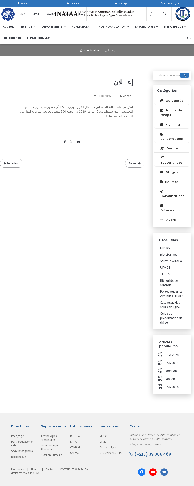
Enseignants (12, 38)
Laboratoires (146, 26)
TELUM (165, 274)
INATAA (34, 473)
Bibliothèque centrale (169, 283)
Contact (49, 469)
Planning (170, 124)
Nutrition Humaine (51, 455)
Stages (169, 172)
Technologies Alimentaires (49, 437)
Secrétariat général (22, 451)
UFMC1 (165, 268)
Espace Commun (39, 38)
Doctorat (171, 148)
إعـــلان (110, 50)
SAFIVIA (74, 453)
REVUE (36, 13)
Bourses (169, 182)
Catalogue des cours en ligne (170, 304)
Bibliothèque (175, 26)
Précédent (11, 163)
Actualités (94, 50)
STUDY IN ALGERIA (111, 453)
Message (121, 3)
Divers (168, 220)
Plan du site (18, 469)
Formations (82, 26)
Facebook (24, 3)
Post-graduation (114, 26)
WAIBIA (51, 13)
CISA (22, 13)
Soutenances (171, 160)
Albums (35, 469)
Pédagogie (17, 436)
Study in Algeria (171, 261)
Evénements (170, 208)
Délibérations (171, 137)
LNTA (73, 441)
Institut (27, 26)
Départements (54, 26)
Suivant (135, 163)
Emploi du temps (171, 112)
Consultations (172, 194)
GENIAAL (75, 447)
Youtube (73, 3)
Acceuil (8, 26)
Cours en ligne (170, 3)
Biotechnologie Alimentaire (49, 447)
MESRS (165, 248)
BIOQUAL (75, 436)
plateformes (168, 254)
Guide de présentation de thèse (171, 317)
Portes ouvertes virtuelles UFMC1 (172, 294)
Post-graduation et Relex (22, 443)
